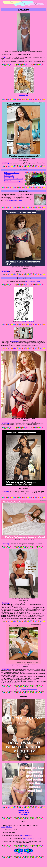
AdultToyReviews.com (25, 835)
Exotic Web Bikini (9, 177)
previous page (18, 853)
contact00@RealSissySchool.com (32, 281)
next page (28, 853)
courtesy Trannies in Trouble (14, 200)
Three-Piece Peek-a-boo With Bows (13, 182)
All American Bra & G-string (12, 173)
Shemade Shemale (15, 341)
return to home (23, 811)
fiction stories (23, 814)
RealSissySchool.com (6, 827)
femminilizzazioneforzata (28, 321)
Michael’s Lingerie (23, 95)
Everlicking (5, 163)
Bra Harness (7, 174)
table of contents (23, 812)
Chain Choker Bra (9, 176)
